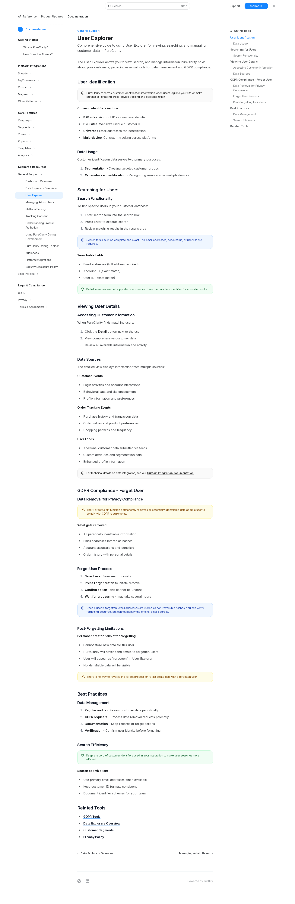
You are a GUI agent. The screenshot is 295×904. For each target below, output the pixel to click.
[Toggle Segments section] (39, 127)
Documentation (78, 18)
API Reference (27, 18)
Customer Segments (98, 830)
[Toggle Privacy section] (39, 300)
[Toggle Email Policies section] (39, 273)
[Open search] (147, 6)
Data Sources (241, 73)
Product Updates (52, 18)
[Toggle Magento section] (39, 94)
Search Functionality (245, 55)
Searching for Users (243, 49)
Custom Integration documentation (170, 473)
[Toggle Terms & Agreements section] (39, 307)
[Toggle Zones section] (39, 134)
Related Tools (239, 126)
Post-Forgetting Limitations (249, 102)
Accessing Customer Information (253, 67)
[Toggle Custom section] (39, 87)
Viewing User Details (244, 61)
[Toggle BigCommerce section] (39, 80)
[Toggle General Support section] (39, 174)
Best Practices (239, 108)
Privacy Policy (93, 837)
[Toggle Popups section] (39, 141)
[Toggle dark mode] (274, 6)
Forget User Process (246, 96)
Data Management (244, 114)
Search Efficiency (244, 120)
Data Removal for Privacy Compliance (249, 88)
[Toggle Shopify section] (39, 73)
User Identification (242, 37)
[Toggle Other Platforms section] (39, 101)
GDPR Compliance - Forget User (251, 79)
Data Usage (240, 43)
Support (235, 6)
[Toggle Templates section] (39, 148)
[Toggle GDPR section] (39, 293)
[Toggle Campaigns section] (39, 120)
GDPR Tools (91, 816)
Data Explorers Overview (101, 823)
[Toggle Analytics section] (39, 155)
